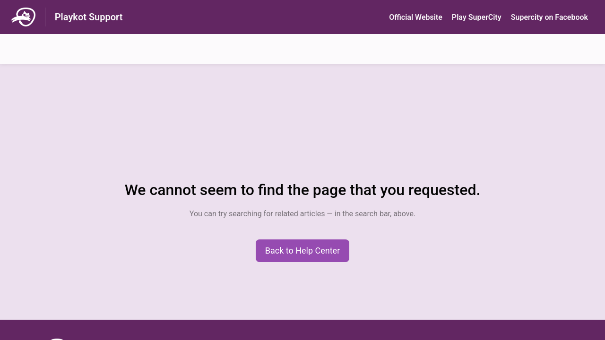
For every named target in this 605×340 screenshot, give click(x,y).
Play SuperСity (476, 17)
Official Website (415, 17)
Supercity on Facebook (549, 17)
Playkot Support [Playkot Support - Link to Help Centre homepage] (89, 17)
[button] (303, 250)
